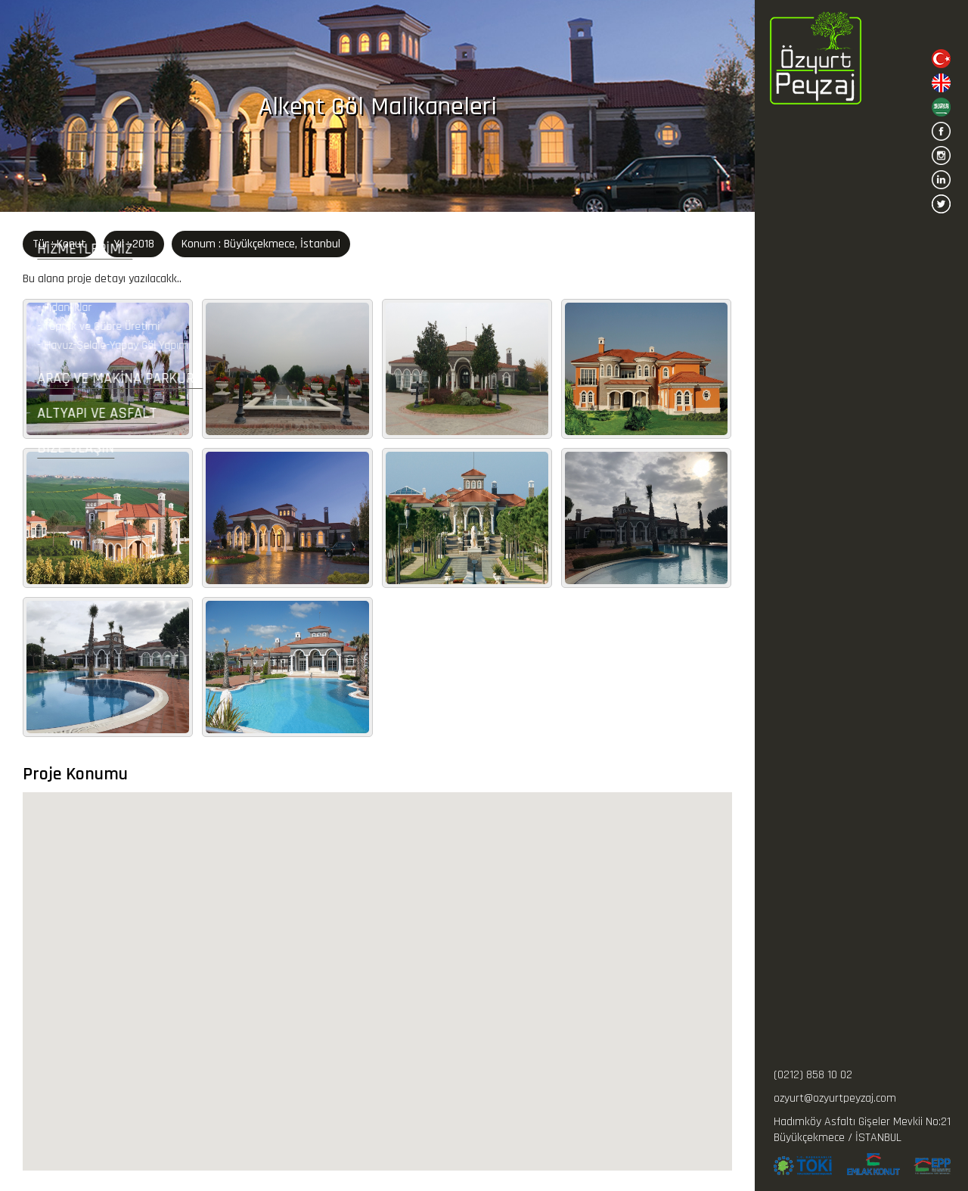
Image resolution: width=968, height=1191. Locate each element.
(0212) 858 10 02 (813, 1075)
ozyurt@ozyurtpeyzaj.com (835, 1098)
